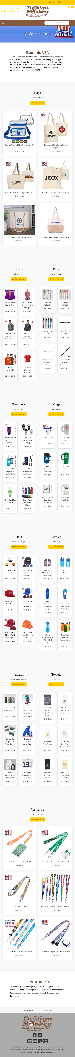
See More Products (37, 103)
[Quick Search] (57, 23)
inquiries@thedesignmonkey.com (12, 11)
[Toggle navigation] (3, 23)
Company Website (28, 1010)
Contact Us (47, 1010)
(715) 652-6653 (12, 8)
